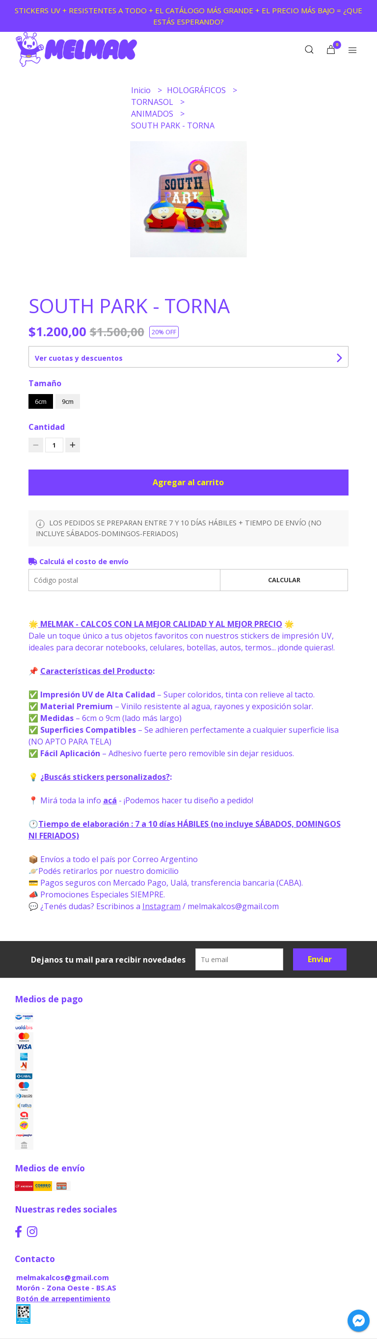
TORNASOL (153, 102)
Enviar (320, 959)
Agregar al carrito (188, 482)
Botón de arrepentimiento (63, 1298)
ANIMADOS (153, 113)
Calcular (284, 579)
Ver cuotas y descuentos (79, 358)
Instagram (161, 906)
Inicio (142, 90)
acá (110, 800)
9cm (68, 401)
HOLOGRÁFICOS (197, 90)
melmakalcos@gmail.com (62, 1277)
